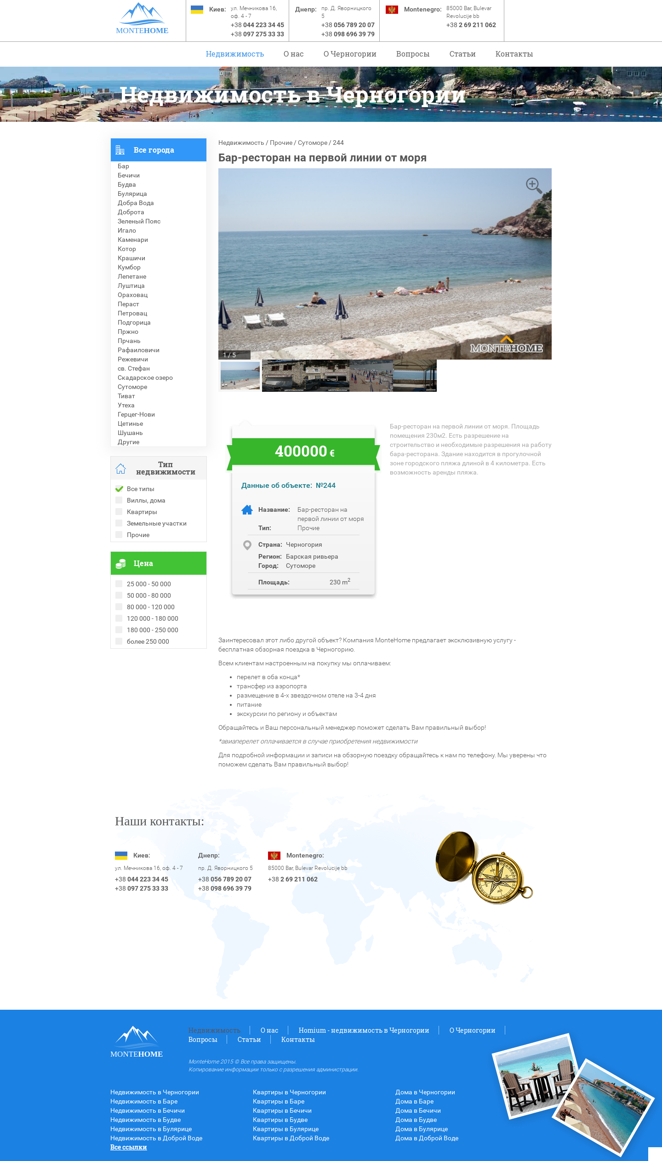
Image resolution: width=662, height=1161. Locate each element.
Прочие (281, 142)
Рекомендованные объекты (152, 671)
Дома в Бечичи (418, 1110)
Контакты (514, 53)
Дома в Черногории (425, 1092)
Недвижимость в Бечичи (147, 1110)
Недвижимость (235, 53)
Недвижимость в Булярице (151, 1128)
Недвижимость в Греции (147, 690)
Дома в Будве (416, 1119)
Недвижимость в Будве (145, 1119)
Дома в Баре (414, 1101)
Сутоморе (312, 142)
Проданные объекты (141, 662)
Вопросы (413, 53)
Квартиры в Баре (278, 1101)
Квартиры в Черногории (289, 1092)
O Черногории (350, 53)
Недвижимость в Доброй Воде (156, 1138)
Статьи (463, 53)
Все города (154, 149)
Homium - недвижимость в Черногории (364, 1030)
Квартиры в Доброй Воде (291, 1138)
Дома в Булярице (421, 1128)
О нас (294, 53)
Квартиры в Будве (280, 1119)
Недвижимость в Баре (143, 1101)
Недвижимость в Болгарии (151, 681)
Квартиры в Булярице (286, 1128)
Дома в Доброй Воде (426, 1138)
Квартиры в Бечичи (282, 1110)
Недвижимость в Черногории (154, 1092)
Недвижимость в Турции (147, 699)
